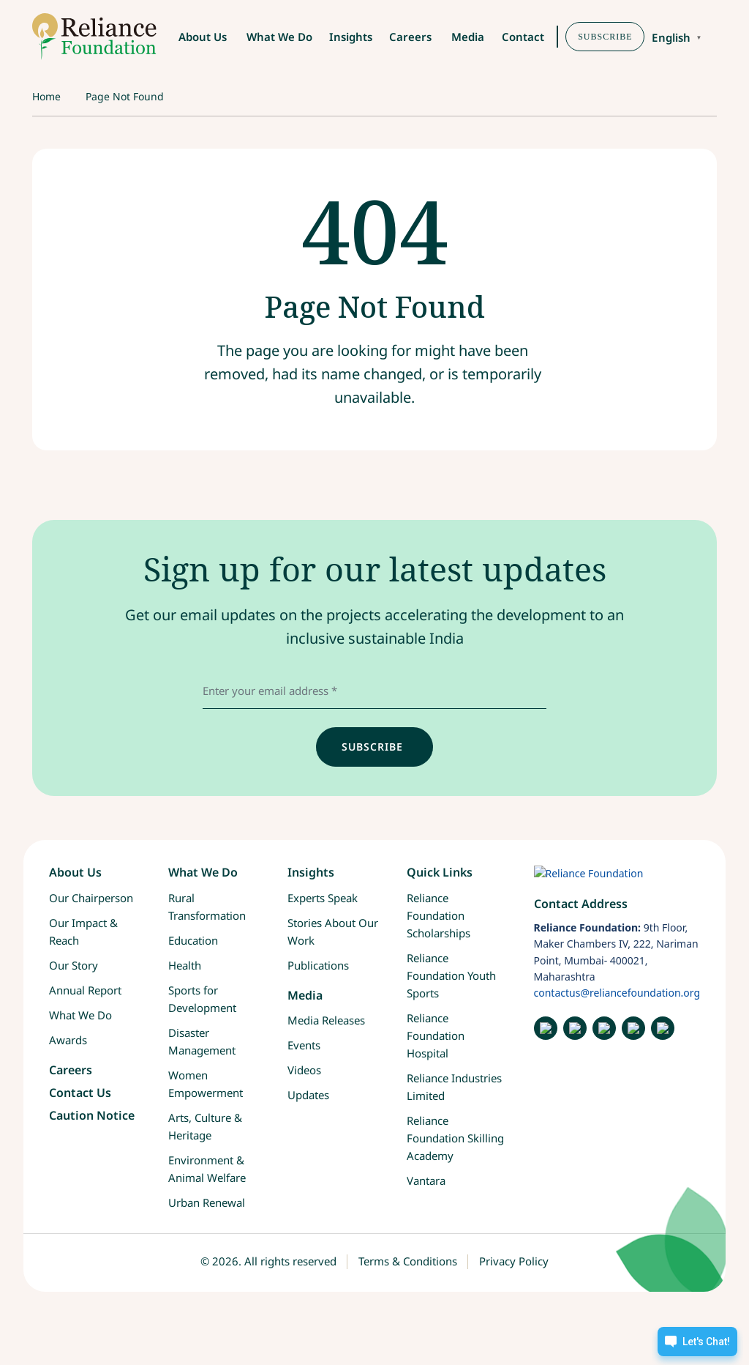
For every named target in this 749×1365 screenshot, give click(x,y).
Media (467, 36)
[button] (720, 38)
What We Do (279, 36)
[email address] (375, 690)
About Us (202, 36)
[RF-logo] (94, 37)
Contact (523, 36)
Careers (410, 36)
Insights (350, 36)
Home (46, 96)
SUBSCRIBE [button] (605, 36)
